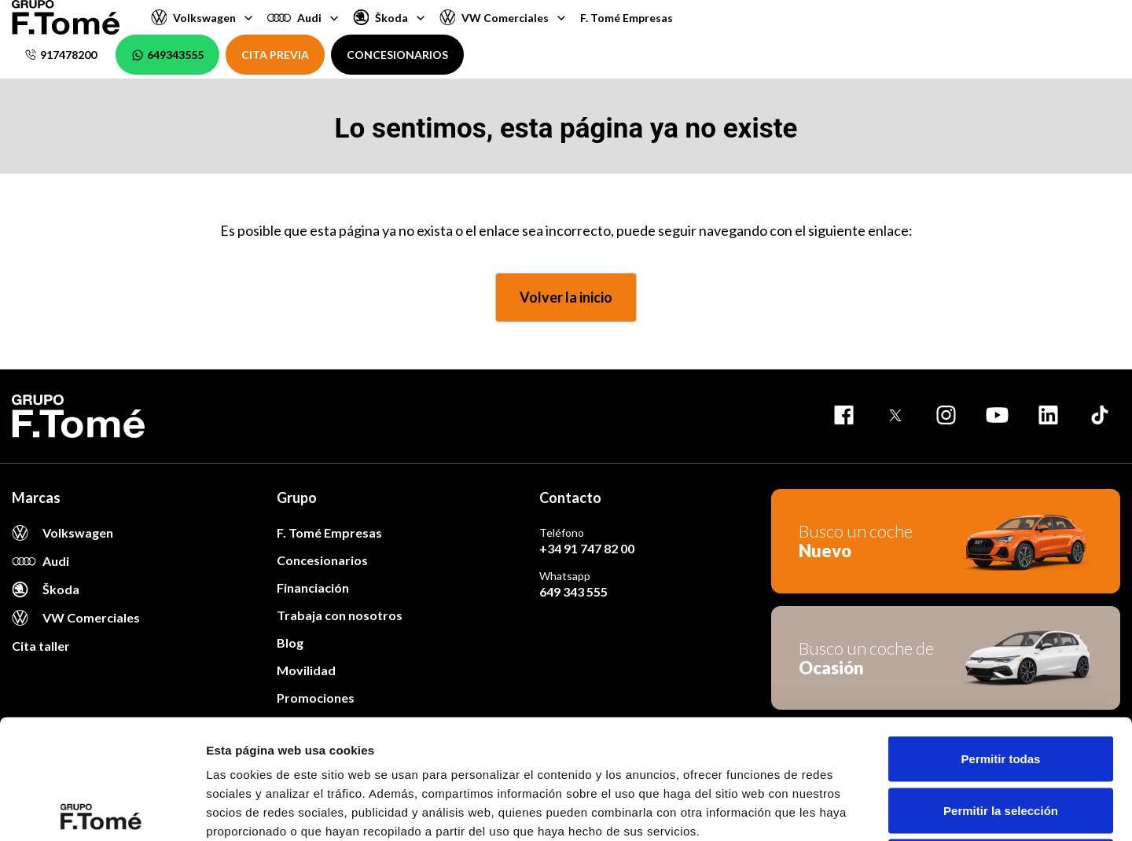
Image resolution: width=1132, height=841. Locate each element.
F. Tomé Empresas (626, 17)
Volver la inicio (566, 297)
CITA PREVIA (275, 54)
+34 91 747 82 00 (586, 548)
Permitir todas (1001, 634)
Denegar (1000, 737)
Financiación (313, 587)
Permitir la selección (1000, 686)
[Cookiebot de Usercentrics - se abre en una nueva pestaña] (102, 810)
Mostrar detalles (851, 810)
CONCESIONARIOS (397, 54)
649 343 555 (573, 591)
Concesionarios (322, 560)
